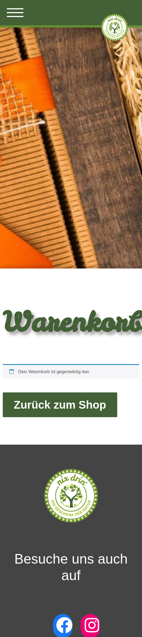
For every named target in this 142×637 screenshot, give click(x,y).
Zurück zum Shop (60, 405)
